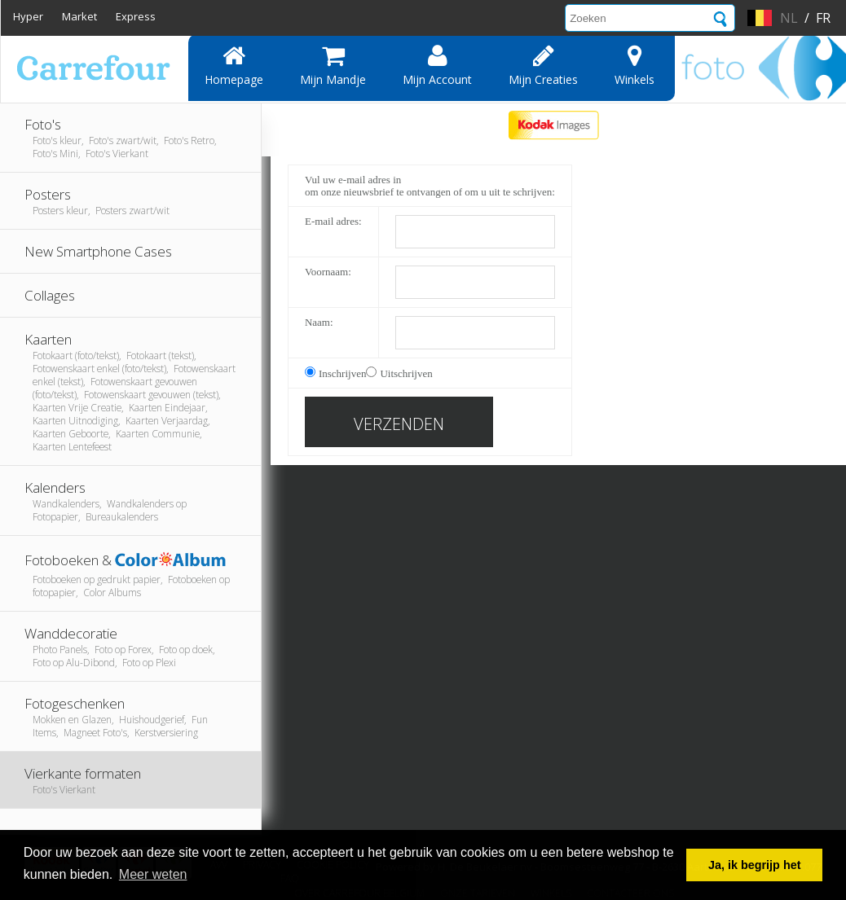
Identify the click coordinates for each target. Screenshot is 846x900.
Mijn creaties (543, 65)
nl (789, 18)
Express (136, 16)
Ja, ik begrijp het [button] (754, 864)
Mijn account (437, 65)
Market (79, 16)
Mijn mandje (333, 65)
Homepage (234, 65)
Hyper (28, 16)
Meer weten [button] (153, 874)
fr (823, 18)
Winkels (634, 65)
